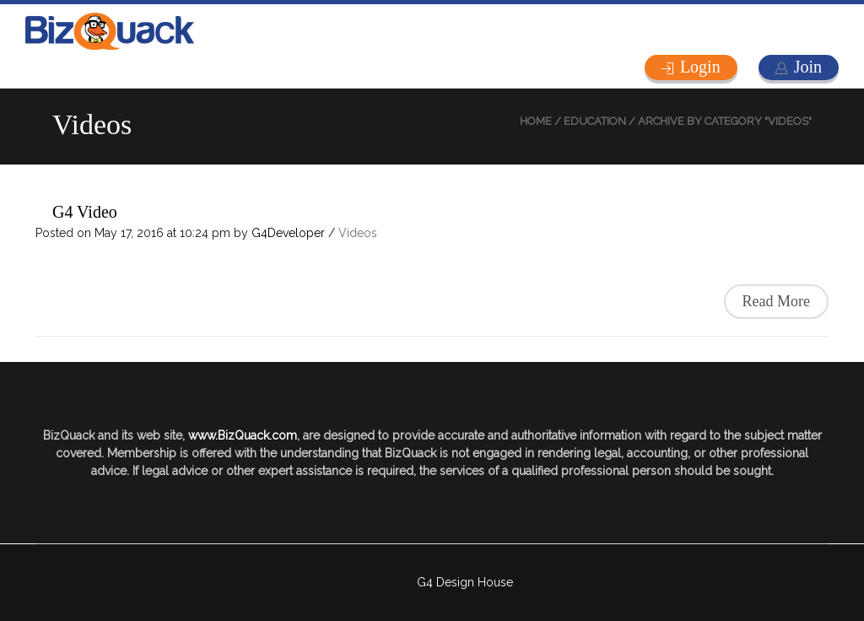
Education (595, 121)
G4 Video (84, 211)
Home (536, 121)
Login (700, 66)
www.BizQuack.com (242, 435)
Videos (357, 233)
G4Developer (288, 233)
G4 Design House (465, 582)
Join (808, 66)
